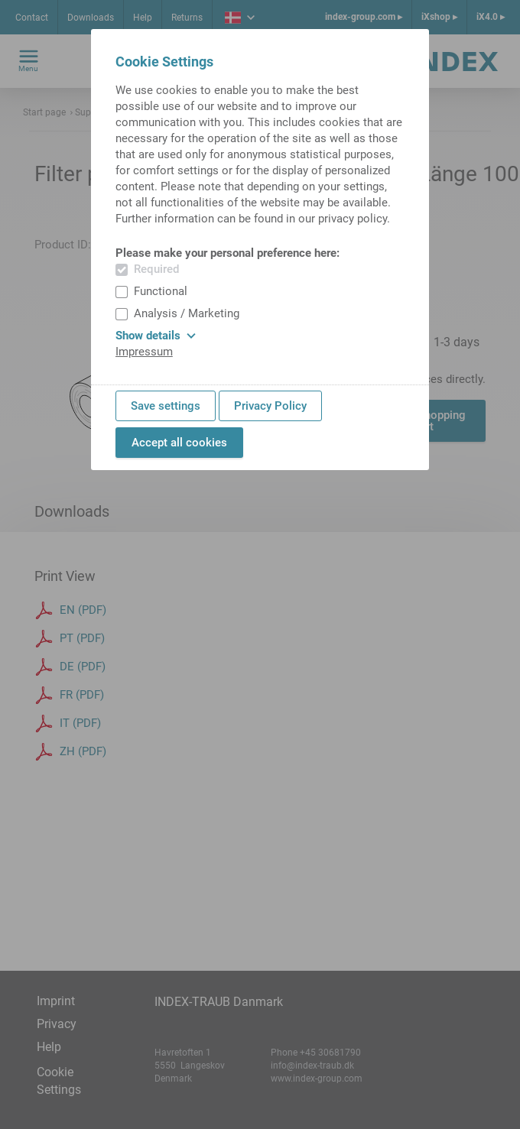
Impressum (144, 351)
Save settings (165, 406)
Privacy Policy (270, 406)
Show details (155, 335)
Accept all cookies (179, 442)
